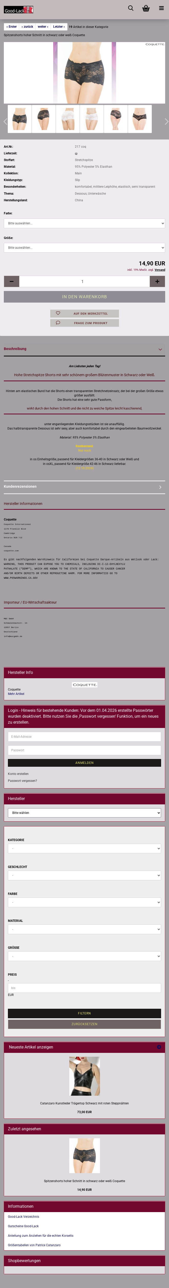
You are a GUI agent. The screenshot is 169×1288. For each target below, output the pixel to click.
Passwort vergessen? (22, 781)
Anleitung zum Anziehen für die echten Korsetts (40, 1235)
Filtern (84, 1013)
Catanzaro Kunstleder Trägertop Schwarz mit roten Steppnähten (84, 1103)
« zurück (27, 26)
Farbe (12, 894)
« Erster (11, 26)
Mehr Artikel (16, 694)
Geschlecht (17, 867)
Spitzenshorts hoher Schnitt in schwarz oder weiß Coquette (84, 1181)
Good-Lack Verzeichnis (23, 1217)
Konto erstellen (18, 774)
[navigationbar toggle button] (161, 7)
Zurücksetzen (85, 1024)
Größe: (8, 238)
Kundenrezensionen (20, 486)
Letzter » (59, 26)
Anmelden (84, 763)
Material (15, 921)
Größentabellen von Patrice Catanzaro (34, 1245)
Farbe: (8, 213)
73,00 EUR (84, 1112)
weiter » (43, 26)
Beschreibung (15, 349)
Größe (13, 948)
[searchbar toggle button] (130, 7)
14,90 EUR (84, 1190)
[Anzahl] (84, 281)
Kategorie (16, 840)
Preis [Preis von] (12, 974)
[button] (11, 281)
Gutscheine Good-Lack (23, 1226)
